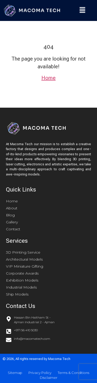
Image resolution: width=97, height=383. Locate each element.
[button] (82, 10)
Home (48, 78)
